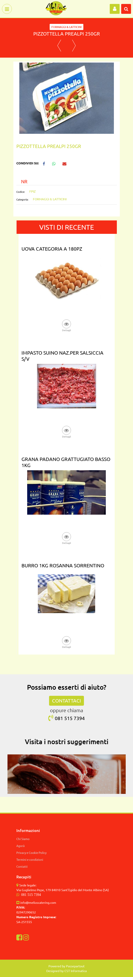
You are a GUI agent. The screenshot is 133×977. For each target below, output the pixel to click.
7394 (79, 718)
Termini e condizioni (29, 859)
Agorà (20, 846)
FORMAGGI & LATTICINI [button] (66, 27)
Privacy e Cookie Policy (31, 852)
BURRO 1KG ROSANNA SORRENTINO (62, 565)
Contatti (22, 866)
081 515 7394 (31, 894)
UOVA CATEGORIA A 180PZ (51, 249)
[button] (115, 9)
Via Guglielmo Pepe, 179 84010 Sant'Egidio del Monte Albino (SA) (62, 890)
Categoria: (22, 199)
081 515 (64, 718)
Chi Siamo (23, 839)
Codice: (20, 191)
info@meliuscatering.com (38, 902)
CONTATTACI (66, 701)
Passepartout (75, 966)
